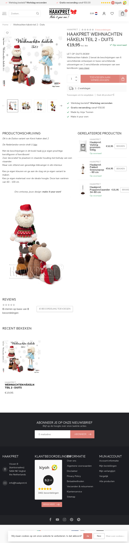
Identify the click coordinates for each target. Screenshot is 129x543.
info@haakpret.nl (18, 482)
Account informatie (109, 460)
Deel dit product (105, 95)
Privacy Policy (74, 476)
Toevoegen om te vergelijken (80, 95)
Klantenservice (74, 491)
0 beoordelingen (103, 29)
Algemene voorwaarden (79, 465)
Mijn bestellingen (108, 465)
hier (35, 144)
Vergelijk (103, 476)
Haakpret (72, 30)
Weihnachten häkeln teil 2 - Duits (29, 24)
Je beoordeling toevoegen (54, 308)
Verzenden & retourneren (80, 486)
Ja (88, 536)
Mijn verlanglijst (107, 471)
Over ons (71, 460)
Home (5, 24)
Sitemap (71, 496)
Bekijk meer (51, 504)
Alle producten (107, 481)
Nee (99, 536)
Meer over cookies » (115, 536)
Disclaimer (72, 471)
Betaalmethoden (75, 481)
